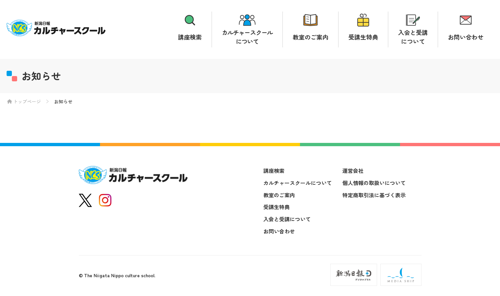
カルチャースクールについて (247, 36)
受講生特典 (363, 37)
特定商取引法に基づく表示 (374, 195)
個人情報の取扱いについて (374, 183)
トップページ (27, 101)
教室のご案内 (310, 37)
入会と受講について (413, 36)
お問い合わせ (466, 37)
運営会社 (353, 171)
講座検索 (190, 37)
